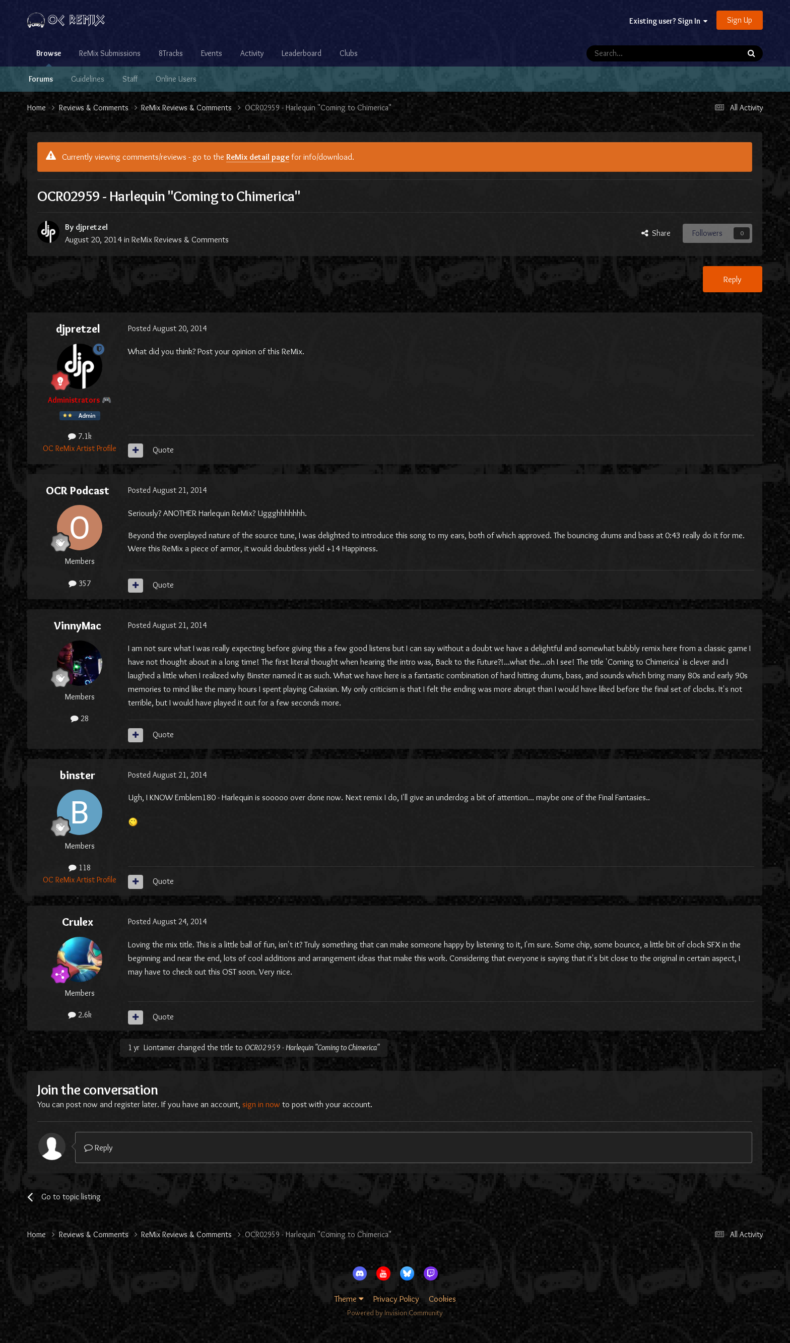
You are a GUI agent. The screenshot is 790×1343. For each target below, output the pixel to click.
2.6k (80, 1014)
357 (80, 583)
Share (656, 233)
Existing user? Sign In (668, 21)
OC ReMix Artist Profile (79, 448)
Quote (163, 450)
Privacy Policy (396, 1299)
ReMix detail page (257, 157)
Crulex (77, 921)
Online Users (176, 79)
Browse (48, 57)
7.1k (80, 436)
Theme (349, 1299)
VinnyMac (77, 625)
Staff (130, 79)
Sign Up (739, 20)
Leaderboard (301, 53)
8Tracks (171, 53)
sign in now (261, 1104)
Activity (252, 53)
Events (211, 53)
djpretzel (92, 227)
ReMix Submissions (110, 53)
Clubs (349, 53)
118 (80, 867)
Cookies (442, 1299)
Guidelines (87, 79)
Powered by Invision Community (395, 1312)
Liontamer (159, 1047)
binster (77, 775)
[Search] (636, 53)
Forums (41, 79)
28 (80, 718)
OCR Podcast (77, 490)
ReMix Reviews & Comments (180, 239)
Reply (732, 279)
